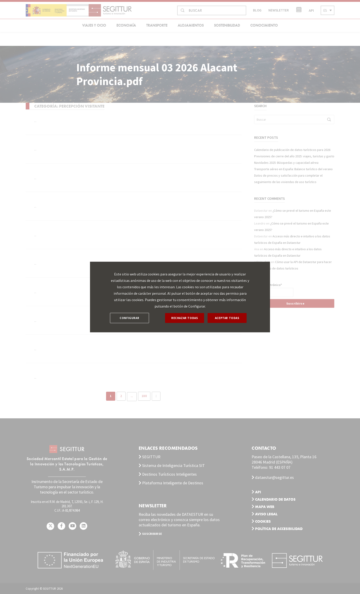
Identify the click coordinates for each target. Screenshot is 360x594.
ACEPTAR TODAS (227, 318)
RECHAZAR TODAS (184, 318)
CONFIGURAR (129, 318)
